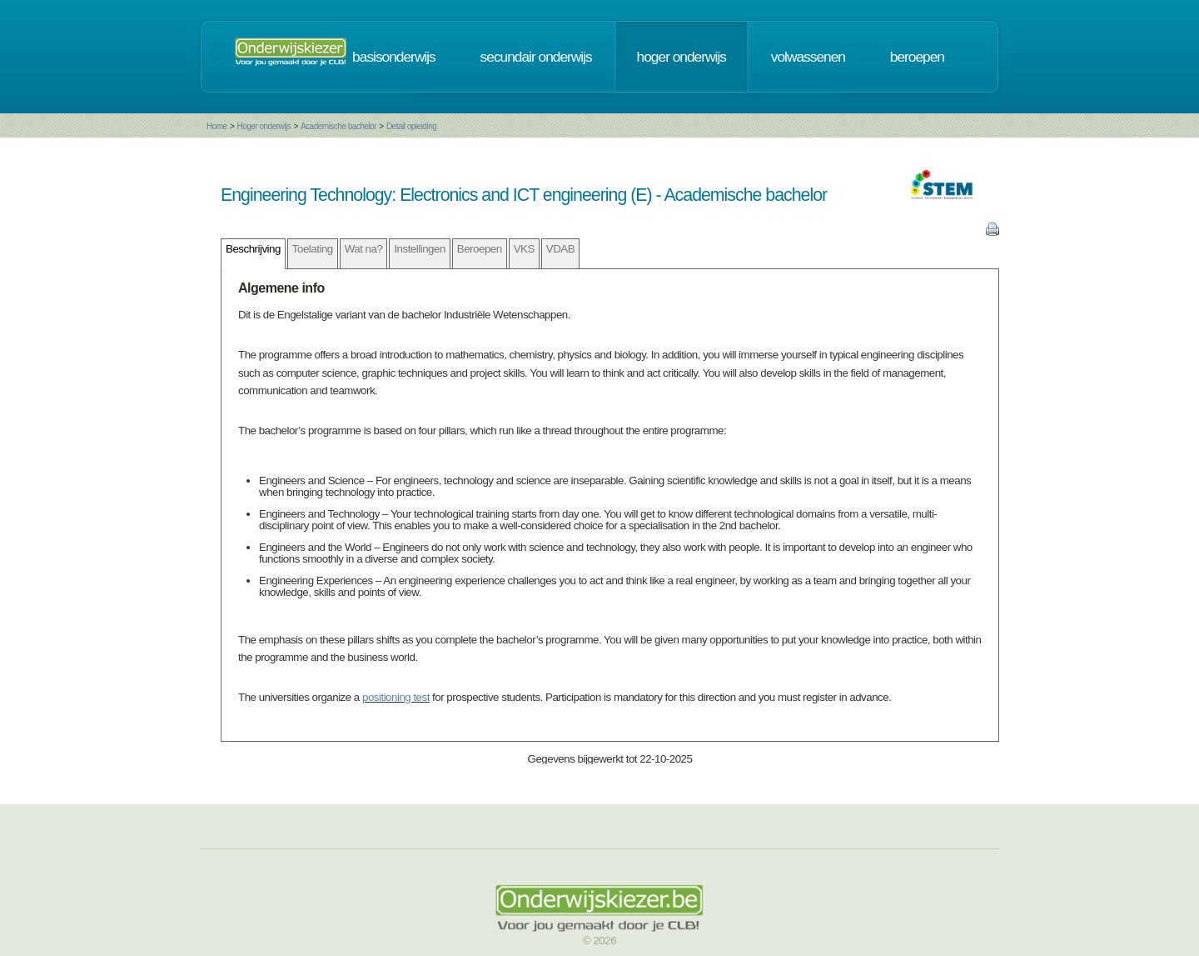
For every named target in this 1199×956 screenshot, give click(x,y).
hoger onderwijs (681, 56)
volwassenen (808, 56)
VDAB (560, 249)
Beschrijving (253, 249)
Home (216, 126)
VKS (524, 249)
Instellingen (419, 249)
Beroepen (479, 249)
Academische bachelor (338, 126)
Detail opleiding (411, 126)
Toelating (312, 249)
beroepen (917, 56)
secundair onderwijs (536, 56)
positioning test (396, 697)
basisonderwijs (393, 56)
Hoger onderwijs (263, 126)
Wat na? (364, 249)
